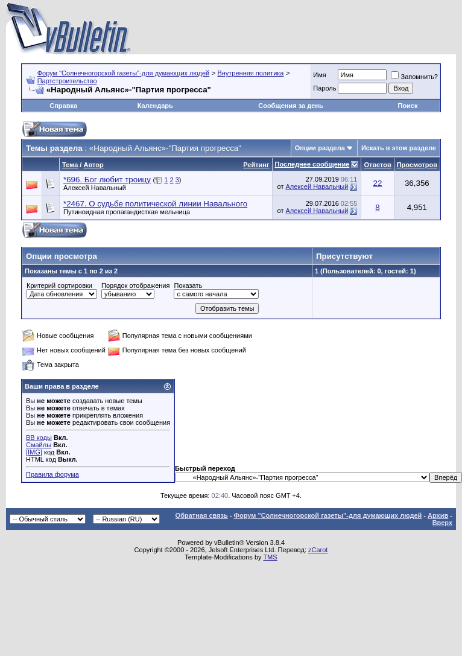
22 (377, 183)
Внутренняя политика (250, 73)
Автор (93, 164)
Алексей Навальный (94, 187)
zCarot (318, 549)
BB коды (39, 437)
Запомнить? (414, 76)
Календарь (155, 105)
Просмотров (417, 164)
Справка (63, 105)
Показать (188, 285)
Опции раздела (320, 147)
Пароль (324, 88)
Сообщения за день (290, 105)
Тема (70, 164)
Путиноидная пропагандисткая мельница (126, 211)
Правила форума (52, 474)
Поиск (407, 105)
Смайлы (38, 444)
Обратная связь (202, 515)
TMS (270, 557)
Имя (319, 74)
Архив (438, 515)
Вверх (442, 522)
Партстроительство (67, 80)
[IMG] (34, 452)
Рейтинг (256, 164)
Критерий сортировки (59, 285)
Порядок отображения (135, 285)
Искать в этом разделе (398, 147)
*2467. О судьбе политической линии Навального (155, 203)
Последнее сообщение (312, 164)
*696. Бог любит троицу (107, 179)
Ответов (377, 164)
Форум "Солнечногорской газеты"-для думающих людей (123, 73)
